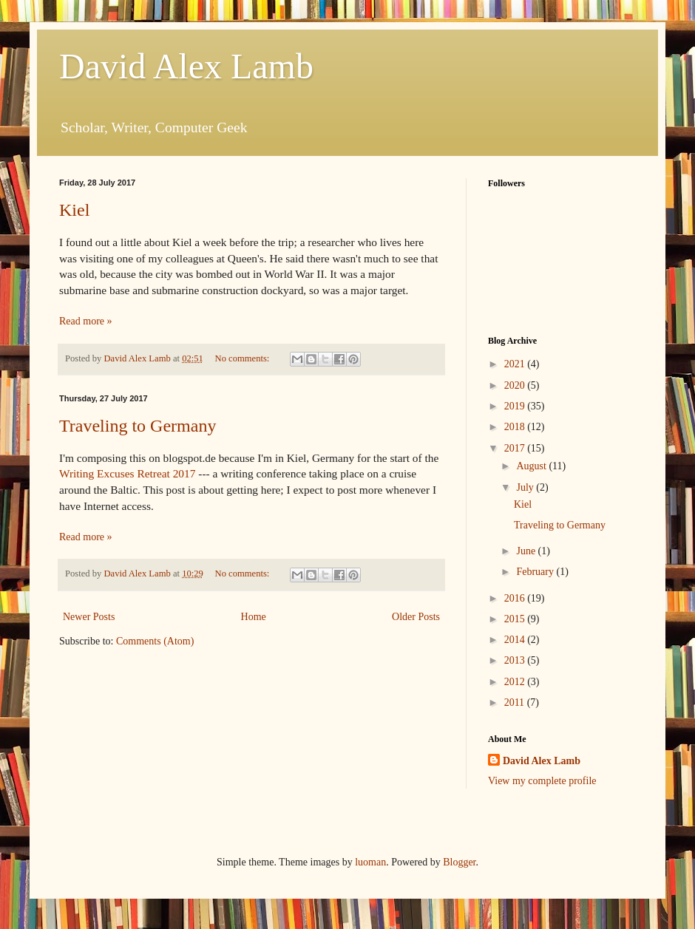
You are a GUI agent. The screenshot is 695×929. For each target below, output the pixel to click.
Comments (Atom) (155, 641)
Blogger (459, 862)
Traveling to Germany (137, 425)
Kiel (74, 210)
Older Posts (416, 616)
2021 (516, 364)
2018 (516, 426)
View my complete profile (542, 780)
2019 (516, 406)
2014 (516, 639)
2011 (515, 702)
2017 (516, 448)
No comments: (243, 358)
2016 (516, 598)
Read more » (85, 321)
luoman (370, 862)
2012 (516, 681)
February (536, 571)
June (527, 551)
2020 (516, 385)
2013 (516, 660)
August (532, 466)
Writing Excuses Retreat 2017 (127, 473)
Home (253, 616)
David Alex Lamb (186, 66)
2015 (516, 619)
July (526, 487)
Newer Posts (89, 616)
